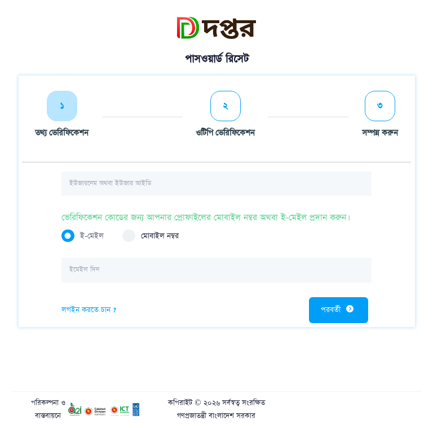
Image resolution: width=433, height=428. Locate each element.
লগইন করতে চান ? (88, 310)
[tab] (62, 117)
